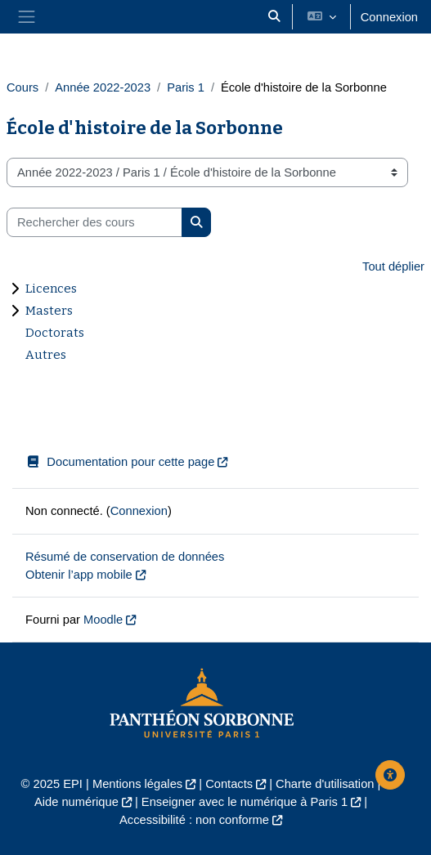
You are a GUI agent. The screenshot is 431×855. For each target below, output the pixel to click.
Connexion (389, 17)
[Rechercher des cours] (94, 222)
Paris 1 (185, 87)
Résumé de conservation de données (124, 556)
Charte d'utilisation (325, 783)
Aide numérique (76, 801)
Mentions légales (137, 783)
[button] (274, 17)
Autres (45, 354)
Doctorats (54, 332)
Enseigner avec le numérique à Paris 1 (244, 801)
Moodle (103, 619)
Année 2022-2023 (102, 87)
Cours (22, 87)
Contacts (229, 783)
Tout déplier (393, 266)
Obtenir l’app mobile (78, 574)
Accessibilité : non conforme (194, 819)
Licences (51, 288)
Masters (49, 310)
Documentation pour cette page (119, 461)
